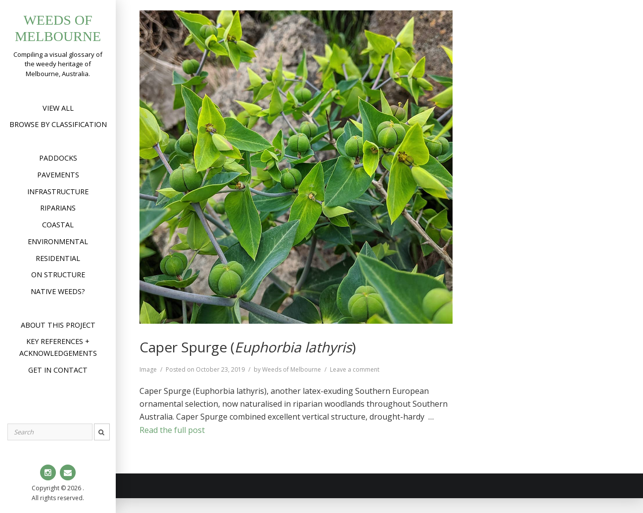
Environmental (58, 241)
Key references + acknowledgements (58, 347)
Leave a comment (354, 369)
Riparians (58, 208)
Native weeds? (58, 291)
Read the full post (172, 430)
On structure (58, 274)
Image (148, 369)
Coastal (58, 224)
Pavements (58, 174)
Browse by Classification (58, 124)
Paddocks (58, 158)
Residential (58, 258)
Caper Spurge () (247, 347)
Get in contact (58, 370)
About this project (58, 325)
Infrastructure (58, 191)
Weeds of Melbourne (291, 369)
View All (58, 108)
